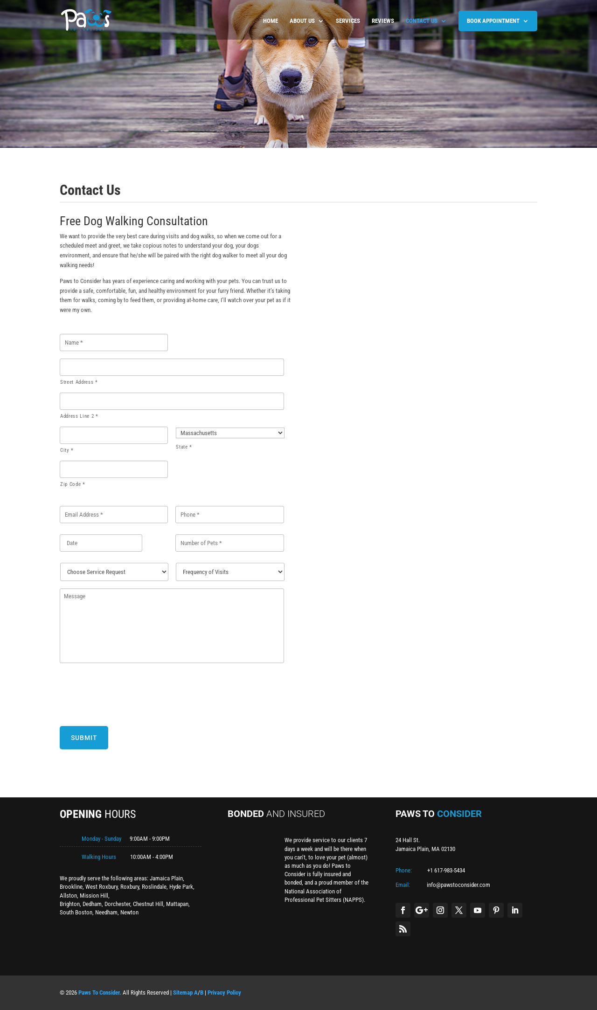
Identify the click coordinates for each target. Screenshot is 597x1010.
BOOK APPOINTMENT (493, 20)
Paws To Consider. (99, 992)
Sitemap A (185, 992)
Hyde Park (181, 886)
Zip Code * (72, 484)
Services (348, 21)
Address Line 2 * (79, 416)
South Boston (76, 912)
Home (270, 21)
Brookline (71, 886)
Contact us (421, 21)
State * (184, 447)
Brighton (70, 903)
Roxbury (129, 886)
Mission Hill (94, 895)
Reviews (383, 21)
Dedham (92, 903)
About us (302, 21)
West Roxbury (101, 886)
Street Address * (79, 382)
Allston (68, 895)
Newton (129, 912)
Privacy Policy (224, 992)
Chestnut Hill (148, 903)
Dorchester (117, 903)
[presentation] (130, 693)
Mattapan (177, 903)
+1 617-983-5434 (446, 870)
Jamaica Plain (166, 878)
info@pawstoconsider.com (458, 884)
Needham (106, 912)
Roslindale (154, 886)
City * (67, 450)
